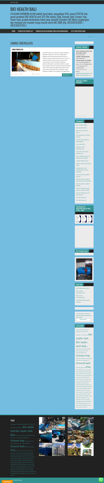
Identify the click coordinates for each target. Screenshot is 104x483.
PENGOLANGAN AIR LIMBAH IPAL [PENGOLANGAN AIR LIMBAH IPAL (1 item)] (83, 384)
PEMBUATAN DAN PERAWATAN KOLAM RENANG (82, 170)
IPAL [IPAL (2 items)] (88, 367)
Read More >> (67, 75)
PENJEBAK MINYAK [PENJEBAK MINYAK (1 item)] (80, 390)
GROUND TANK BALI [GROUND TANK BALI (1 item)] (80, 367)
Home (90, 36)
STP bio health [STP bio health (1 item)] (13, 473)
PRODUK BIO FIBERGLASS (25, 31)
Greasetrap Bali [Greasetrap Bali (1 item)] (88, 358)
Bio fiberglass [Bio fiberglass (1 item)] (24, 424)
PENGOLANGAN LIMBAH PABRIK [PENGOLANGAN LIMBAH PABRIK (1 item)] (83, 388)
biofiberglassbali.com (85, 75)
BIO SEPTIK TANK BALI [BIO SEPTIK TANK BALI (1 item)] (28, 435)
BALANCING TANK (81, 128)
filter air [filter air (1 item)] (83, 350)
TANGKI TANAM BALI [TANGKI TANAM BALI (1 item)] (83, 405)
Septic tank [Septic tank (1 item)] (81, 394)
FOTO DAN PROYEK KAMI (78, 31)
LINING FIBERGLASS (17, 49)
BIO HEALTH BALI (23, 9)
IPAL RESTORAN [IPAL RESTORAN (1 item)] (80, 369)
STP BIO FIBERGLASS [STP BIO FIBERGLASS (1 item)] (81, 403)
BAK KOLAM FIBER (81, 125)
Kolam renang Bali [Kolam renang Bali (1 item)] (87, 373)
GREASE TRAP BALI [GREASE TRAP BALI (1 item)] (80, 358)
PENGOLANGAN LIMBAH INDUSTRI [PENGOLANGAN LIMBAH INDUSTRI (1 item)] (84, 386)
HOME (13, 31)
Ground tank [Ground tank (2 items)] (83, 363)
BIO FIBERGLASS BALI (82, 288)
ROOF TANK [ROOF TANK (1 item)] (23, 466)
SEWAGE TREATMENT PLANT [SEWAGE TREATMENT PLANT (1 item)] (85, 395)
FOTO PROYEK (80, 144)
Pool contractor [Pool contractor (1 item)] (85, 392)
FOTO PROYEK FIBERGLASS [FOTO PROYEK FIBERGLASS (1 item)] (22, 437)
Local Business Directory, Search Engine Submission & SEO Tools (84, 315)
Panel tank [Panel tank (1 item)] (81, 379)
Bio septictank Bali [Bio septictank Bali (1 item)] (19, 435)
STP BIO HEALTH (81, 197)
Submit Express (83, 319)
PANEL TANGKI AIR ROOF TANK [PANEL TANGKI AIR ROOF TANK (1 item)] (17, 456)
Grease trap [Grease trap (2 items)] (83, 355)
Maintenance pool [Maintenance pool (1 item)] (30, 455)
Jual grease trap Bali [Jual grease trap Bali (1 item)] (26, 453)
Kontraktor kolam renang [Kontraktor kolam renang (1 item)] (81, 375)
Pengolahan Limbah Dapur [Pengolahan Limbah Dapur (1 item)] (85, 381)
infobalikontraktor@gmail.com (84, 73)
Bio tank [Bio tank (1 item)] (80, 350)
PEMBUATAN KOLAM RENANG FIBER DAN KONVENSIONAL (52, 31)
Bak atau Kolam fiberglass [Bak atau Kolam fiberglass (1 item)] (81, 329)
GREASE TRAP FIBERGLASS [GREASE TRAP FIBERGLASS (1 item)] (82, 360)
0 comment (36, 74)
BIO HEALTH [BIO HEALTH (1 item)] (83, 331)
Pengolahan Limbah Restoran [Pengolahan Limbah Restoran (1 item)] (82, 382)
